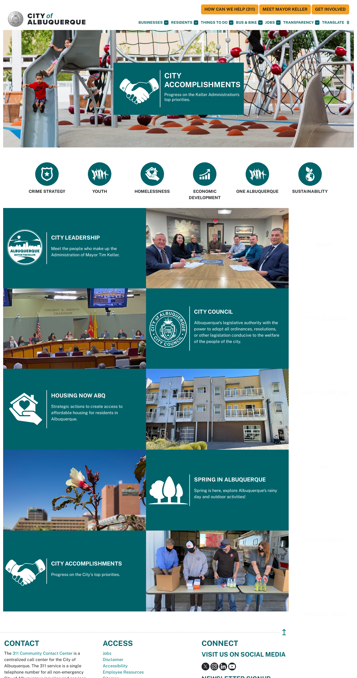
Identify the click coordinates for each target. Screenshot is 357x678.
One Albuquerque (257, 178)
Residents (184, 22)
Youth (99, 178)
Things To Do (217, 22)
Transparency (301, 22)
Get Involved (330, 9)
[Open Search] (348, 22)
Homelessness (152, 178)
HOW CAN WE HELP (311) (229, 9)
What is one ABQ (324, 392)
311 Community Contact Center (42, 653)
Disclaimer (113, 659)
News (324, 245)
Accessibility (115, 665)
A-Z (324, 466)
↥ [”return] (284, 632)
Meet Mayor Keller (285, 9)
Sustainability (310, 178)
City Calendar (324, 319)
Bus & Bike (249, 22)
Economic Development (205, 181)
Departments (324, 540)
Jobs (273, 22)
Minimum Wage (324, 614)
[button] (333, 22)
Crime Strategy (47, 178)
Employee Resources (123, 672)
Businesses (153, 22)
